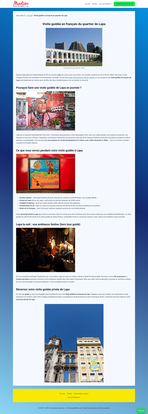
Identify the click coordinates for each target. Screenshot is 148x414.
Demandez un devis (81, 394)
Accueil (87, 4)
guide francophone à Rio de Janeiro (81, 77)
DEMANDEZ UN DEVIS (124, 4)
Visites (94, 4)
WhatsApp (141, 410)
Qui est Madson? (105, 4)
